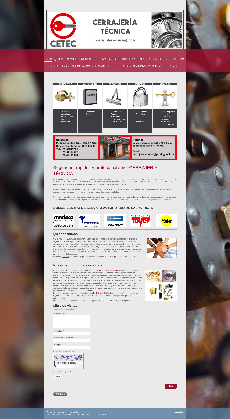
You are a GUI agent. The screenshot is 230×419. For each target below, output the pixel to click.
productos (75, 241)
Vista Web (179, 412)
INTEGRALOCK (100, 293)
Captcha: (63, 351)
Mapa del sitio (75, 412)
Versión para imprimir (57, 412)
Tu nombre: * (58, 331)
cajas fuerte (113, 283)
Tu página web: (59, 345)
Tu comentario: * (59, 314)
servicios (85, 241)
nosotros (65, 257)
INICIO (171, 386)
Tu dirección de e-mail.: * (73, 338)
